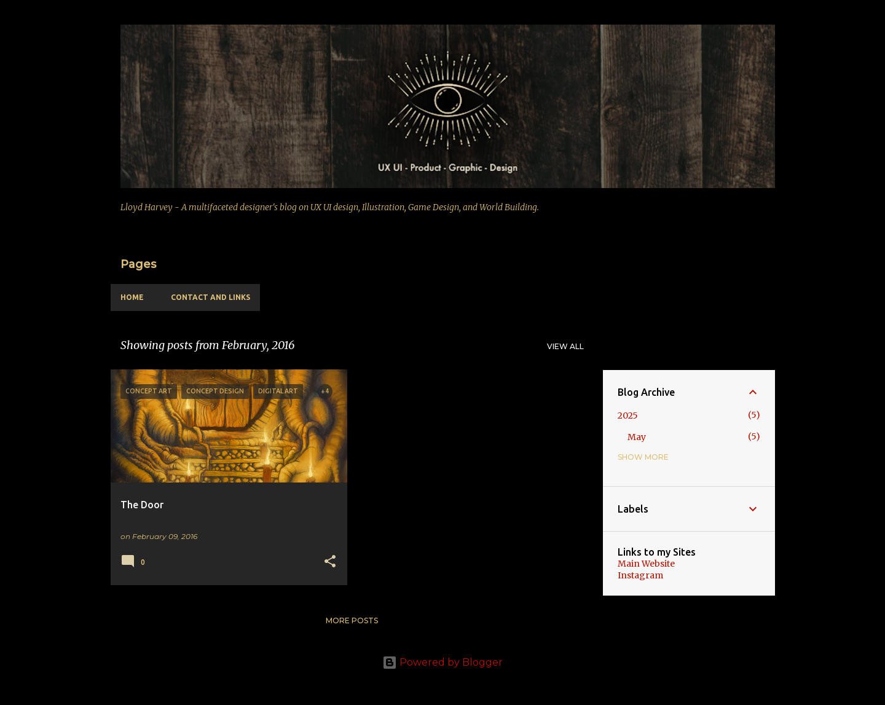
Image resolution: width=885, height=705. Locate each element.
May (636, 437)
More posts (352, 620)
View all (565, 346)
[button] (330, 562)
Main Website (646, 563)
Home (132, 297)
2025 (628, 415)
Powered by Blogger (442, 662)
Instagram (640, 575)
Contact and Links (210, 297)
